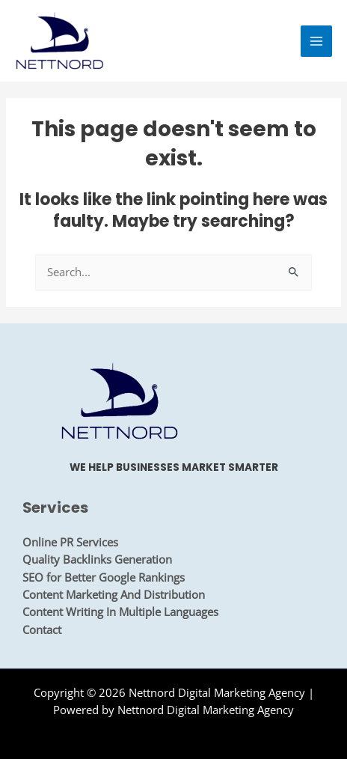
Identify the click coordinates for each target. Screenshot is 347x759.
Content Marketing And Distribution (113, 594)
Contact (41, 629)
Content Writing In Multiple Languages (120, 611)
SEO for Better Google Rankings (103, 577)
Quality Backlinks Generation (97, 559)
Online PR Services (70, 541)
